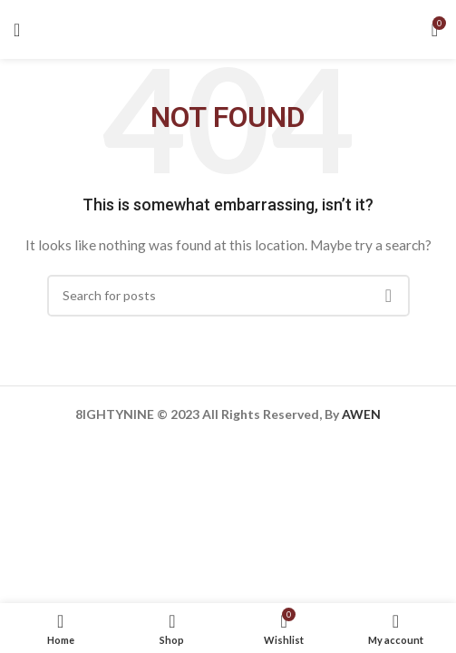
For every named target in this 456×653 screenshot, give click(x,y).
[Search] (228, 296)
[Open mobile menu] (17, 30)
